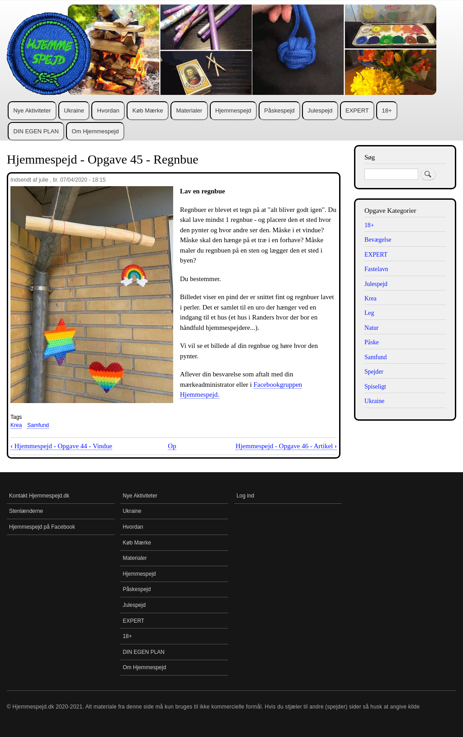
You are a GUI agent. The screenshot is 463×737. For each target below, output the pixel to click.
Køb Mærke (147, 110)
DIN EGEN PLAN (35, 131)
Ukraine (74, 110)
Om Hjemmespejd (95, 131)
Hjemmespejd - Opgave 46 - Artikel (286, 446)
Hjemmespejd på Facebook (42, 527)
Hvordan (108, 110)
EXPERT (357, 110)
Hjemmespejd (233, 110)
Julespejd (319, 110)
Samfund (38, 425)
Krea (16, 425)
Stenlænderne (26, 511)
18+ (387, 110)
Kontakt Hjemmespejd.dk (39, 496)
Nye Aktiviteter (32, 110)
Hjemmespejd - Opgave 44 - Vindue (61, 446)
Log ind (245, 496)
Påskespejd (279, 110)
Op (172, 446)
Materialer (189, 110)
